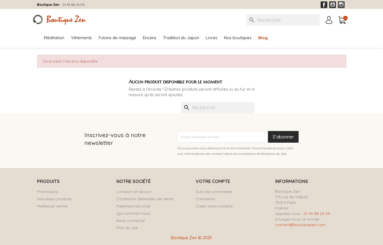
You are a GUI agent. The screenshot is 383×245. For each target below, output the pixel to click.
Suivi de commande (214, 191)
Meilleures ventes (52, 206)
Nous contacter (130, 220)
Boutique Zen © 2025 (191, 237)
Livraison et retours (134, 191)
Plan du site (127, 227)
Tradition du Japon (181, 37)
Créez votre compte (214, 206)
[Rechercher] (283, 20)
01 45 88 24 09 (73, 5)
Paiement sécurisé (133, 206)
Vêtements (81, 37)
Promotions (47, 191)
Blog (263, 37)
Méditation (54, 37)
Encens (149, 37)
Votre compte (213, 181)
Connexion (205, 198)
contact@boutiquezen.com (300, 224)
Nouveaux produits (54, 198)
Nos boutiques (238, 37)
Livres (211, 37)
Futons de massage (117, 37)
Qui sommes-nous (133, 213)
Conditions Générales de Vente (144, 198)
